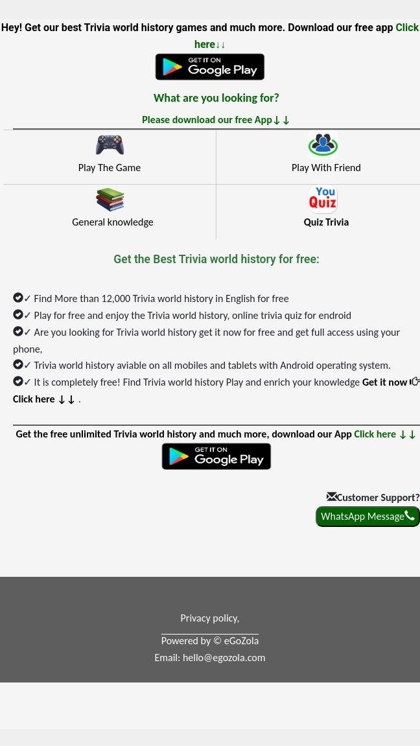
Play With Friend (326, 167)
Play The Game (109, 167)
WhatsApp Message (368, 516)
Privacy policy (209, 618)
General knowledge (113, 222)
